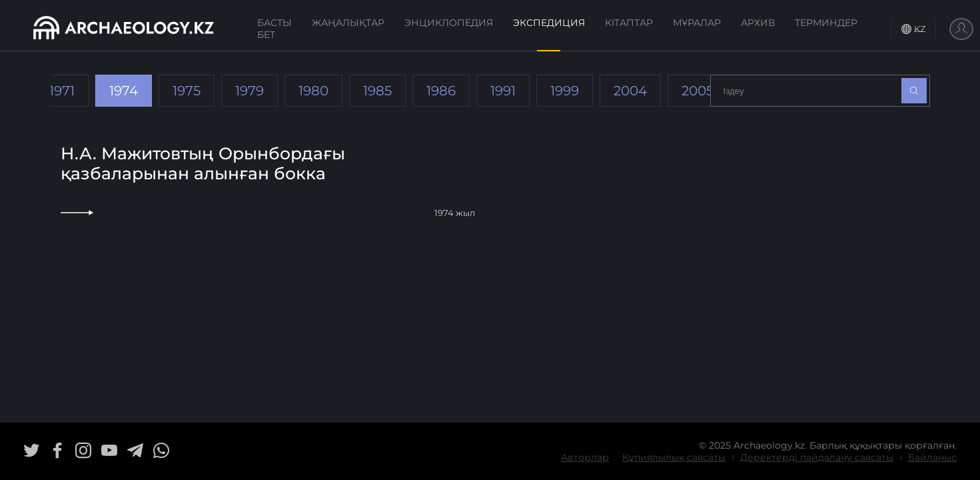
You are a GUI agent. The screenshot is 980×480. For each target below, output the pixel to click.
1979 (249, 91)
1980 (313, 91)
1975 (187, 91)
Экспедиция (549, 23)
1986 (441, 91)
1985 (377, 91)
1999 (564, 91)
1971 (62, 91)
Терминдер (826, 23)
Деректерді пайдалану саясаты (816, 457)
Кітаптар (629, 23)
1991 (503, 91)
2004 (630, 91)
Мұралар (697, 23)
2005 (698, 91)
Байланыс (932, 457)
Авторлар (585, 457)
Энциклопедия (448, 23)
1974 (123, 91)
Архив (758, 23)
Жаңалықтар (348, 23)
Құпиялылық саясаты (674, 457)
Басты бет (274, 29)
